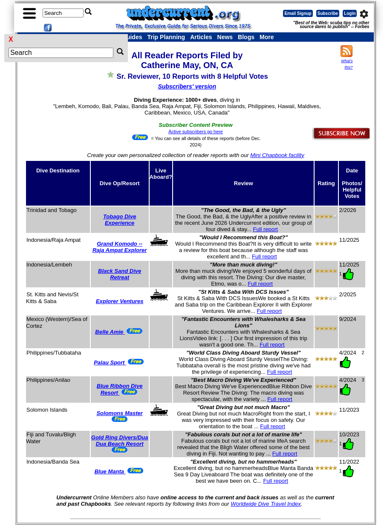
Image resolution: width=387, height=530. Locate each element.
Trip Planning (166, 37)
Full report (265, 229)
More (267, 37)
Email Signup (297, 13)
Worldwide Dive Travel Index (265, 504)
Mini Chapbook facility (277, 155)
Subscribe (328, 13)
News (225, 37)
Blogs (246, 37)
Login (349, 13)
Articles (201, 37)
